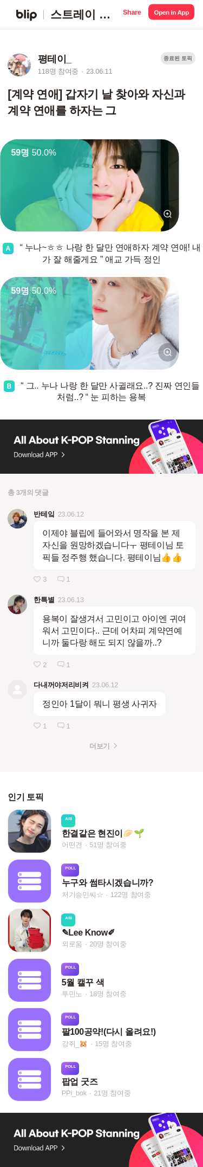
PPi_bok (74, 1093)
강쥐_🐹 (75, 1044)
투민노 (72, 994)
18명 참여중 (107, 994)
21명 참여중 (112, 1093)
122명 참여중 (130, 895)
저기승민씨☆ (82, 895)
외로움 (72, 944)
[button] (132, 14)
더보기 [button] (99, 746)
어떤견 (72, 845)
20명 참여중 (107, 944)
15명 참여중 (113, 1044)
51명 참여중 (107, 845)
